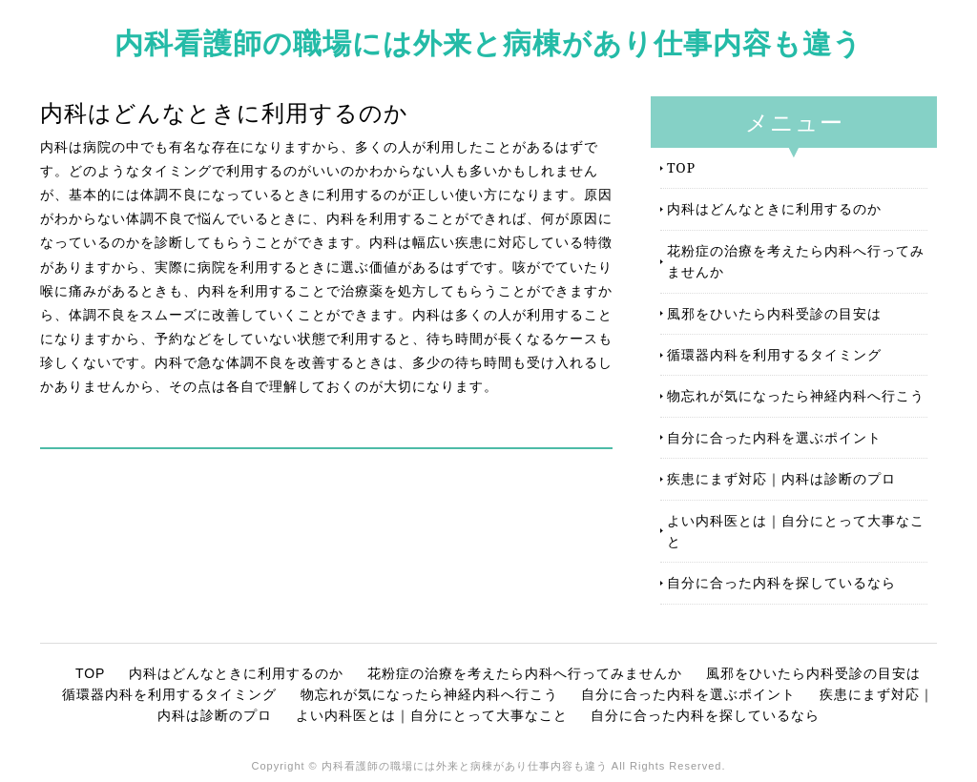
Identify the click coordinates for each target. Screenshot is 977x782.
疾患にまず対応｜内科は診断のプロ (781, 478)
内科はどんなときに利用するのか (774, 208)
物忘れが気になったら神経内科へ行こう (796, 395)
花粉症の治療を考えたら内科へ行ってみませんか (796, 260)
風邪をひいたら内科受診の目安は (774, 313)
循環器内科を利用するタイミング (774, 354)
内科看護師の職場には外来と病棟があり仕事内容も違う (488, 42)
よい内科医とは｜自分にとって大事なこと (796, 530)
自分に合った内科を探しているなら (781, 582)
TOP (681, 167)
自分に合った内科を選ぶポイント (774, 437)
